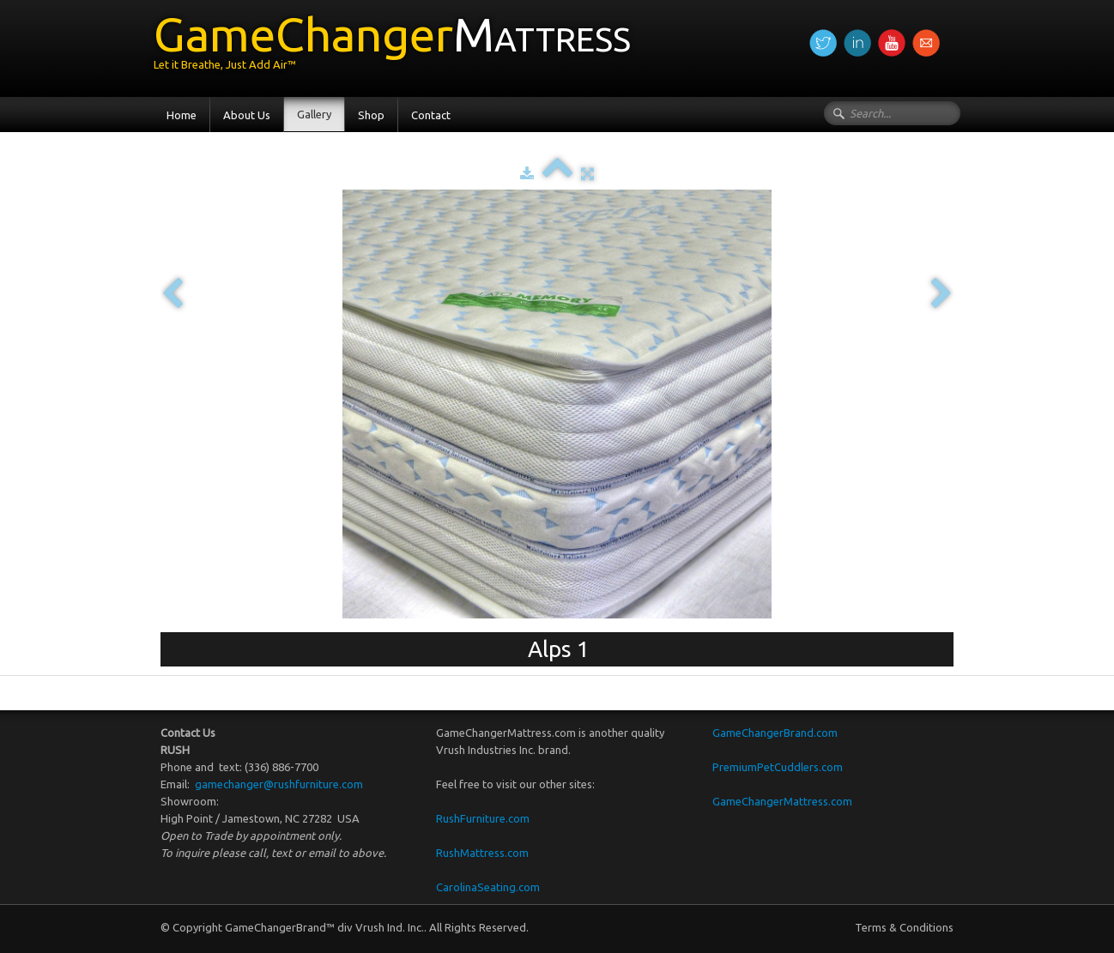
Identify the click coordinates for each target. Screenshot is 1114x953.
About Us (246, 115)
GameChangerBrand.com (775, 733)
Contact (431, 115)
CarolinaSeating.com (488, 887)
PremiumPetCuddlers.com (777, 767)
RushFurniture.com (483, 818)
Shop (371, 115)
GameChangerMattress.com (782, 801)
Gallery (314, 114)
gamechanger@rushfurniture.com (277, 784)
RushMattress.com (482, 853)
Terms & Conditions (904, 927)
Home (181, 115)
